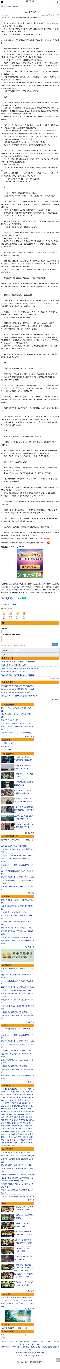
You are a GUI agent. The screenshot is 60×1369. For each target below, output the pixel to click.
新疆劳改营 (13, 1132)
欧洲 (38, 1354)
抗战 (30, 1138)
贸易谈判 (16, 1107)
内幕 (9, 1110)
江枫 (22, 1304)
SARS (7, 1132)
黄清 (13, 1301)
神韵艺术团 (15, 1348)
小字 (57, 15)
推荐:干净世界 (5, 1348)
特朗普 (24, 1090)
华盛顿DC (33, 1354)
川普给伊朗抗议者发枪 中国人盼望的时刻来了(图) (18, 690)
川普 (20, 1090)
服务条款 (27, 1342)
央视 (31, 1132)
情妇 (25, 1110)
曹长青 (31, 1304)
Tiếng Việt (33, 1357)
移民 (6, 1135)
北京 (27, 1121)
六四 (27, 1093)
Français (27, 1357)
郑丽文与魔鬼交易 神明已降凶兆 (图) (13, 666)
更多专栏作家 (29, 1310)
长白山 (21, 1129)
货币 (6, 1118)
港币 (22, 1118)
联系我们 (49, 1342)
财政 (2, 1121)
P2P (23, 1124)
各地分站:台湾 (21, 1354)
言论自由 (20, 1132)
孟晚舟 (27, 1104)
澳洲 (19, 1138)
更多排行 (31, 1201)
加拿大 (11, 1115)
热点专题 (6, 741)
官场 (11, 1113)
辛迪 (2, 1307)
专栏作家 (6, 1295)
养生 (20, 1146)
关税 (31, 1104)
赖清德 (22, 1104)
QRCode (16, 598)
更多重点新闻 (29, 834)
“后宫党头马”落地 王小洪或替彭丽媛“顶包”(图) (17, 1157)
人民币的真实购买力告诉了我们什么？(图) (16, 724)
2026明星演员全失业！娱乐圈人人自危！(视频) (17, 878)
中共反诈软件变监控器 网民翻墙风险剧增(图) (17, 938)
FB (4, 1115)
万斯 (8, 1107)
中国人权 (24, 1329)
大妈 (2, 1124)
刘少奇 (26, 1141)
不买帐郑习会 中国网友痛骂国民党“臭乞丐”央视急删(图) (20, 669)
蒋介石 (7, 1141)
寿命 (13, 1146)
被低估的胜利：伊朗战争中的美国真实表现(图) (17, 1176)
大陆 (20, 1124)
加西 (42, 1354)
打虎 (8, 1113)
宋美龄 (12, 1141)
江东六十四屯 (6, 1129)
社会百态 (18, 1329)
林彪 (22, 1141)
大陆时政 (15, 7)
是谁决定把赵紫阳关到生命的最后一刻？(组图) (17, 1197)
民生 (6, 1138)
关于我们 (18, 1342)
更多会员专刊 (29, 737)
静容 (4, 1304)
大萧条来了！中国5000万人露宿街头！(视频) (16, 856)
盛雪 (25, 1301)
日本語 (40, 1357)
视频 (4, 1204)
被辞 (36, 57)
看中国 (16, 1113)
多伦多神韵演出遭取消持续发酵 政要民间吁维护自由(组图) (24, 811)
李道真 (24, 1299)
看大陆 (7, 7)
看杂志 (28, 1348)
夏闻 (6, 1301)
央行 (19, 1115)
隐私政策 (35, 1342)
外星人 (9, 1146)
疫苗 (4, 1098)
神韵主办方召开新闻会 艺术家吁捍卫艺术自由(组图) (19, 663)
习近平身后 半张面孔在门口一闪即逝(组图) (16, 734)
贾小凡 (19, 1299)
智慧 (22, 1144)
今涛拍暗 (9, 1299)
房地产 (26, 1118)
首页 (2, 7)
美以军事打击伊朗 (7, 744)
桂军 (26, 1138)
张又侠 (23, 1093)
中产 (9, 1121)
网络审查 (29, 1127)
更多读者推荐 (54, 700)
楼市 (30, 1118)
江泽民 (28, 1107)
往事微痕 (13, 1098)
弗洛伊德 (26, 1101)
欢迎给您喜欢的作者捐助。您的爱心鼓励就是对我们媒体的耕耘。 (23, 543)
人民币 (10, 1118)
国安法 (29, 1095)
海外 (10, 1138)
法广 (27, 1113)
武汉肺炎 (14, 1090)
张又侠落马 (5, 747)
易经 (11, 1144)
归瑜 (28, 1299)
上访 (19, 1127)
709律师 (14, 1127)
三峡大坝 (18, 1095)
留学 (13, 1135)
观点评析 (11, 1329)
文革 (17, 1146)
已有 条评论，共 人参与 (10, 634)
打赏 (49, 15)
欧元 (15, 1118)
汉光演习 (11, 1101)
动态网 (55, 1348)
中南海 (5, 1110)
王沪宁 (23, 1107)
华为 (29, 1110)
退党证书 (49, 1348)
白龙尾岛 (27, 1129)
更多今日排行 (29, 948)
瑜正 (18, 1304)
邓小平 (17, 1141)
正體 (54, 2)
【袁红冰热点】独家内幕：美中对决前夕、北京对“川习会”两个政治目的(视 (24, 1269)
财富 (6, 1121)
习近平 (18, 1093)
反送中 (17, 1110)
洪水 (8, 1098)
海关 (17, 1135)
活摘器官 (8, 1095)
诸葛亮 (7, 1144)
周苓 (9, 1301)
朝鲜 (7, 1115)
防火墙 (5, 1127)
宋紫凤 (3, 1299)
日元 (18, 1118)
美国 (11, 1107)
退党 (21, 1101)
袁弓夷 (29, 1098)
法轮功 (23, 1127)
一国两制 (22, 1113)
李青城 (9, 1304)
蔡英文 (23, 1121)
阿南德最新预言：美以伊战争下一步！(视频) (16, 1166)
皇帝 (2, 1144)
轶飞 (31, 1299)
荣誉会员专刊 (8, 706)
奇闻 (5, 1146)
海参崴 (14, 1121)
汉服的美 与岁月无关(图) (9, 721)
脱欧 (15, 1115)
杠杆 (26, 1115)
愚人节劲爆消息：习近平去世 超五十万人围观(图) (18, 676)
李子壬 (26, 1304)
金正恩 (12, 1104)
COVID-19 (6, 1093)
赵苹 (29, 1301)
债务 (22, 1115)
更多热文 (31, 1083)
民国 (23, 1138)
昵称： (4, 629)
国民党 (17, 1101)
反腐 (4, 1113)
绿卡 (2, 1138)
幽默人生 (17, 1144)
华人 (2, 1135)
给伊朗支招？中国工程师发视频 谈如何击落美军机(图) (19, 697)
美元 (29, 1115)
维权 (9, 1127)
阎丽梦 (7, 1104)
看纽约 (33, 1348)
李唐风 (17, 1301)
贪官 (22, 1110)
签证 (24, 1135)
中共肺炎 (4, 1090)
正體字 (21, 1357)
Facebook (26, 1345)
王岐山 (17, 1104)
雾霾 (26, 1124)
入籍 (31, 1135)
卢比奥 (29, 1090)
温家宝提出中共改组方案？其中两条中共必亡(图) (18, 673)
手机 (29, 1144)
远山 (2, 1301)
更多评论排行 (54, 680)
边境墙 (3, 1107)
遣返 (20, 1135)
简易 (14, 1299)
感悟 (25, 1144)
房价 (6, 1124)
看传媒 (38, 1348)
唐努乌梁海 (15, 1129)
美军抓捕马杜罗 (6, 751)
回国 (27, 1135)
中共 (2, 1104)
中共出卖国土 (21, 1098)
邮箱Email (4, 1336)
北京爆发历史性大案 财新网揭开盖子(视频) (15, 693)
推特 (33, 1345)
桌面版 (4, 1342)
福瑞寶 (43, 1348)
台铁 (13, 1095)
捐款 (42, 1342)
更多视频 (31, 1292)
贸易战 (13, 1093)
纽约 (28, 1354)
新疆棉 (24, 1095)
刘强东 (31, 1121)
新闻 (14, 29)
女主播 (26, 1132)
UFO (31, 1101)
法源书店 (22, 1348)
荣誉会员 (7, 587)
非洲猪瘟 (15, 1124)
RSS (38, 1345)
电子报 (11, 1342)
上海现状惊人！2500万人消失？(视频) (14, 847)
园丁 (22, 1301)
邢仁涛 (14, 1304)
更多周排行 (30, 1023)
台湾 (18, 1121)
